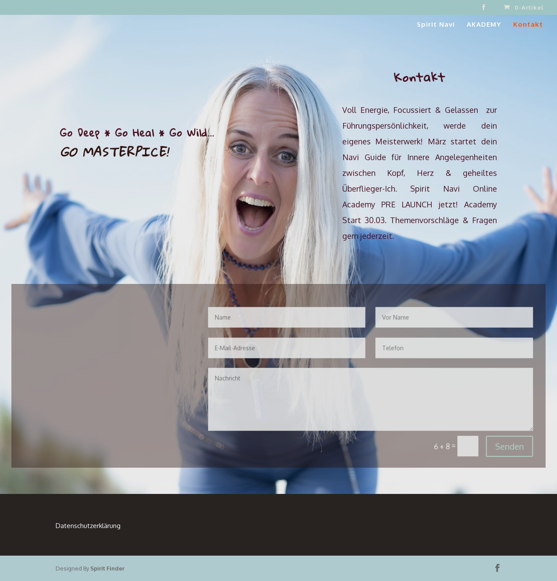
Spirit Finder (107, 568)
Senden (491, 441)
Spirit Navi (436, 24)
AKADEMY (484, 24)
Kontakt (528, 24)
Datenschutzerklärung (88, 526)
